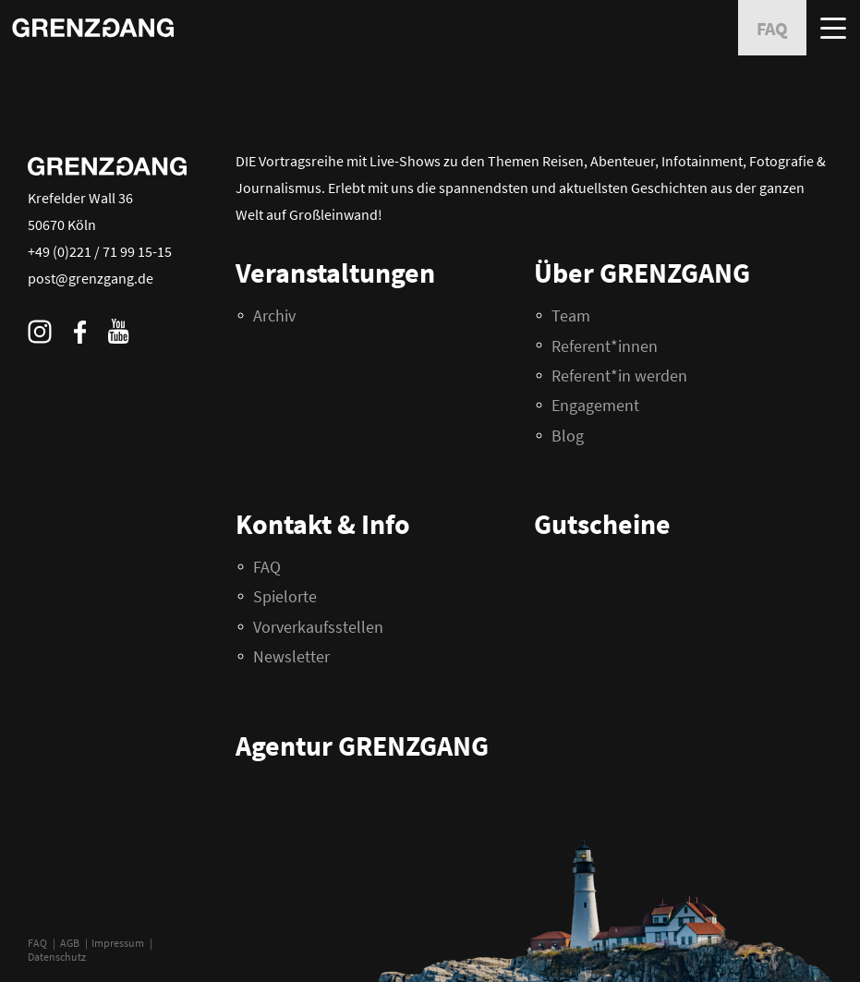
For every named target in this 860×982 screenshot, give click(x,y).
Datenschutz (57, 957)
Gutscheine (602, 523)
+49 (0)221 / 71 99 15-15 (100, 251)
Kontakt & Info (323, 523)
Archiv (274, 315)
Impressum (117, 943)
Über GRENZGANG (642, 272)
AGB (69, 943)
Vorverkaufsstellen (318, 626)
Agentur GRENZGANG (362, 745)
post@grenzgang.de (90, 278)
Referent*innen (604, 346)
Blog (567, 435)
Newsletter (291, 656)
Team (570, 315)
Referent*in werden (619, 375)
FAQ (37, 943)
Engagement (595, 405)
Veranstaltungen (335, 272)
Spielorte (285, 596)
